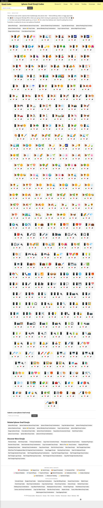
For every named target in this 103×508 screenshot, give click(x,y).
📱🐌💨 (59, 105)
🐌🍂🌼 (39, 204)
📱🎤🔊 (43, 234)
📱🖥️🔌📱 (88, 353)
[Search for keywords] (14, 8)
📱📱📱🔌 (56, 293)
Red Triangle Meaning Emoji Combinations (38, 453)
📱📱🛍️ (27, 313)
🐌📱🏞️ (43, 76)
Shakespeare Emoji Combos (54, 486)
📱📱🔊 (86, 293)
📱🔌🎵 (42, 333)
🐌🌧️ (26, 155)
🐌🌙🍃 (88, 145)
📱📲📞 (65, 313)
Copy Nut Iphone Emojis (68, 25)
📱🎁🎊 (64, 224)
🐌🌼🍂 (26, 194)
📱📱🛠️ (39, 313)
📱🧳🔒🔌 (31, 392)
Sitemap (74, 495)
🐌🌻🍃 (14, 184)
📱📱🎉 (13, 283)
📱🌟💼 (39, 224)
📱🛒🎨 (61, 372)
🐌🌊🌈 (71, 135)
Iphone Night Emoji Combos (78, 28)
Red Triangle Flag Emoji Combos (16, 458)
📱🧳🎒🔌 (83, 382)
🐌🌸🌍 (46, 175)
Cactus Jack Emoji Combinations (23, 489)
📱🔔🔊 (43, 343)
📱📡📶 (39, 274)
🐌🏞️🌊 (26, 214)
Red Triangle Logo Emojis (14, 455)
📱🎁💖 (77, 224)
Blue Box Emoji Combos (53, 489)
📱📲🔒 (77, 313)
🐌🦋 (73, 214)
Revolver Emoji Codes (13, 444)
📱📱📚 (29, 293)
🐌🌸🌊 (34, 175)
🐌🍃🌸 (76, 204)
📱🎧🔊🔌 (17, 244)
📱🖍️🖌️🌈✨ (45, 353)
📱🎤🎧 (31, 234)
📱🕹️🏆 (56, 343)
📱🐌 (15, 86)
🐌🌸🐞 (59, 175)
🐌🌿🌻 (73, 194)
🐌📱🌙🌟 (43, 46)
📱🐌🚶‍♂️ (43, 115)
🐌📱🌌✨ (86, 36)
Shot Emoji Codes (22, 441)
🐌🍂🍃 (52, 204)
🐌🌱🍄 (31, 165)
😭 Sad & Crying (45, 470)
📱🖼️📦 (47, 363)
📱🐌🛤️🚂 (58, 115)
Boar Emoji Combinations (33, 484)
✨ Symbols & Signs (64, 475)
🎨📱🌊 (84, 125)
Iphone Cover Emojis (13, 433)
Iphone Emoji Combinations (44, 431)
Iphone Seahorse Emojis (14, 28)
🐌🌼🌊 (50, 184)
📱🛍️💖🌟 (34, 372)
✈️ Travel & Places (31, 473)
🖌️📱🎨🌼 (85, 392)
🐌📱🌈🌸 (29, 36)
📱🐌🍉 (26, 95)
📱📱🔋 (16, 303)
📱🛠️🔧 (86, 372)
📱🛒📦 (73, 372)
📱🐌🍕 (39, 95)
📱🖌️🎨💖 (83, 343)
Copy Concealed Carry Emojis (50, 444)
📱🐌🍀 (71, 86)
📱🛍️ (85, 363)
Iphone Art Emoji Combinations (44, 433)
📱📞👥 (26, 274)
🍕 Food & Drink (81, 470)
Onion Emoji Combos (60, 484)
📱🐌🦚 (34, 125)
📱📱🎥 (39, 283)
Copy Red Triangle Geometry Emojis (73, 455)
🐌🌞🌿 (14, 155)
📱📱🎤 (26, 283)
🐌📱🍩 (84, 56)
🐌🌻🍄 (27, 184)
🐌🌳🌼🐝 (20, 175)
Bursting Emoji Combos (64, 450)
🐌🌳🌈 (43, 165)
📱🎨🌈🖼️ (32, 244)
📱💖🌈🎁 (72, 254)
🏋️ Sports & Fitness (43, 473)
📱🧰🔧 (56, 382)
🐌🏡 (38, 214)
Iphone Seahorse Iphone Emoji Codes (29, 25)
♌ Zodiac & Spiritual (83, 473)
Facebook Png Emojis (87, 441)
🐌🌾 (38, 194)
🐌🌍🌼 (27, 145)
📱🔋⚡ (16, 333)
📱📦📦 (51, 274)
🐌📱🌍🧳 (28, 46)
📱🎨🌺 (62, 244)
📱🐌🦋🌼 (20, 125)
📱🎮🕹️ (45, 254)
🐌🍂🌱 (27, 204)
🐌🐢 (49, 214)
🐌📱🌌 (72, 36)
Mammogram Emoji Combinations (45, 492)
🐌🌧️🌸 (63, 155)
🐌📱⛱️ (84, 76)
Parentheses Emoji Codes (82, 486)
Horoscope (92, 4)
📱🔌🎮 (29, 333)
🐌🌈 (34, 135)
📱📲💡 (52, 313)
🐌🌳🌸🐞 (70, 165)
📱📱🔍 (61, 303)
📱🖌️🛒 (29, 353)
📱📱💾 (77, 283)
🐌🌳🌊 (56, 165)
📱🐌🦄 (72, 115)
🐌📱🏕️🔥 (69, 66)
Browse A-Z (58, 4)
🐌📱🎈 (16, 66)
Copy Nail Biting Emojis (60, 481)
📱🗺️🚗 (73, 363)
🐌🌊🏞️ (14, 145)
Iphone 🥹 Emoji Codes (29, 28)
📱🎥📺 (56, 234)
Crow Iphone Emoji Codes (28, 31)
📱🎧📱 (84, 234)
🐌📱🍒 (59, 56)
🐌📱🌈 (15, 36)
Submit (34, 415)
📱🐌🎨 (89, 95)
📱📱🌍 (64, 274)
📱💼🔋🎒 (45, 264)
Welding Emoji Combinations (21, 486)
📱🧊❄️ (18, 382)
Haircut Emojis (71, 484)
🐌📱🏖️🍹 (85, 66)
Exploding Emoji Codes (14, 447)
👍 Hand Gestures (38, 475)
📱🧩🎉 (43, 382)
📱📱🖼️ (86, 303)
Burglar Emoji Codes (30, 481)
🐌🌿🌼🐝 (88, 194)
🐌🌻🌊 (72, 175)
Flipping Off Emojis (83, 444)
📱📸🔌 (56, 323)
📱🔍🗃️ (86, 333)
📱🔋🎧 (69, 323)
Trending (83, 4)
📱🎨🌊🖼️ (48, 244)
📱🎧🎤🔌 (70, 234)
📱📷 (89, 313)
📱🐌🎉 (51, 95)
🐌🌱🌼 (18, 165)
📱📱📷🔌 (72, 293)
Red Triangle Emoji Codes (83, 447)
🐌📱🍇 (34, 56)
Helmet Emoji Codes (83, 484)
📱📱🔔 (73, 303)
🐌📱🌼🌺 (88, 46)
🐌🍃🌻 (88, 204)
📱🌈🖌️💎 (86, 214)
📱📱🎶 (51, 283)
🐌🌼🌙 (76, 184)
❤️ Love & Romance (23, 470)
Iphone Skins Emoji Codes (27, 433)
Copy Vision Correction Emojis (51, 441)
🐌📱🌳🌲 (59, 46)
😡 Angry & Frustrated (57, 470)
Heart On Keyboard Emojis (78, 450)
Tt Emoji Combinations (35, 441)
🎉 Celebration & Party (70, 473)
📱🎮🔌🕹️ (31, 254)
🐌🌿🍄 (14, 204)
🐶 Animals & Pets (69, 470)
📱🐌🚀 (84, 105)
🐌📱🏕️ (54, 66)
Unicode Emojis (19, 481)
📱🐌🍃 (13, 95)
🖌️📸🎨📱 (51, 402)
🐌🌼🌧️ (88, 184)
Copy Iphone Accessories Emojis (61, 431)
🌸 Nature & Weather (19, 473)
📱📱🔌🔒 (47, 303)
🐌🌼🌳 (13, 194)
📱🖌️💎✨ (15, 353)
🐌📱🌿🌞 (20, 56)
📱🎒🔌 (18, 234)
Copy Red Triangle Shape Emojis (60, 453)
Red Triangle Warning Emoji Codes (32, 455)
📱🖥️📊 (61, 353)
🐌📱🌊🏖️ (45, 36)
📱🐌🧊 (46, 125)
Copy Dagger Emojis (50, 450)
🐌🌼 (39, 184)
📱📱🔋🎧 (31, 303)
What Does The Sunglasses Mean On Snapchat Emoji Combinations (25, 450)
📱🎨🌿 (75, 244)
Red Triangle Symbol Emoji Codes (17, 453)
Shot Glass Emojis (70, 447)
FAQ (71, 4)
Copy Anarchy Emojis (47, 484)
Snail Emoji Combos (77, 431)
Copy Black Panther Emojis (38, 486)
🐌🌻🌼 (84, 175)
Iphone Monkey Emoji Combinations (46, 28)
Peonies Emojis (12, 441)
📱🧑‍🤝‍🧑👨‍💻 (31, 382)
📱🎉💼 (89, 224)
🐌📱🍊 (46, 56)
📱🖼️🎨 (35, 363)
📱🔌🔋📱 (56, 333)
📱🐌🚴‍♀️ (31, 115)
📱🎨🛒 (16, 254)
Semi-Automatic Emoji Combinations (31, 444)
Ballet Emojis (84, 481)
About (99, 4)
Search (30, 8)
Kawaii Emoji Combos (73, 481)
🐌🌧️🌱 (50, 155)
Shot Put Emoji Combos (57, 447)
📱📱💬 (64, 283)
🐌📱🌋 (59, 36)
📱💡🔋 (86, 254)
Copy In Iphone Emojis (63, 28)
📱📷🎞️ (18, 323)
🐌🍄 (14, 214)
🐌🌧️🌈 (38, 155)
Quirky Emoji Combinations (45, 481)
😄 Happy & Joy (35, 470)
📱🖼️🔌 (60, 363)
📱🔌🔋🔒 (72, 333)
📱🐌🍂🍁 (85, 86)
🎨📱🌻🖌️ (20, 135)
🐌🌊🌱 (84, 135)
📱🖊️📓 (69, 343)
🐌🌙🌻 (76, 145)
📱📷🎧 (31, 323)
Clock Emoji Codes (20, 484)
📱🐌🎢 (64, 95)
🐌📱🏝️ (31, 76)
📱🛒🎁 (48, 372)
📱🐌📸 (72, 105)
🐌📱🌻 (73, 46)
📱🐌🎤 (77, 95)
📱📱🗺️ (14, 313)
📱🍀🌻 (51, 224)
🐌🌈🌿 (46, 135)
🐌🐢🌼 (61, 214)
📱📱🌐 (77, 274)
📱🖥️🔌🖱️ (20, 363)
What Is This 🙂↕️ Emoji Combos (68, 444)
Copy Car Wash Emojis (39, 489)
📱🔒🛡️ (31, 343)
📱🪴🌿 (45, 392)
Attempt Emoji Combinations (29, 447)
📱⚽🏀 (58, 392)
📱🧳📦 (16, 392)
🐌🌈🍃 (58, 135)
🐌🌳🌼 (84, 165)
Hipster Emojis (65, 489)
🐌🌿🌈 (61, 194)
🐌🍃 (64, 204)
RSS (78, 495)
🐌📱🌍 (13, 46)
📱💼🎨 (31, 264)
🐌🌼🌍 (63, 184)
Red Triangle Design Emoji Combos (79, 453)
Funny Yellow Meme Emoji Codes (79, 489)
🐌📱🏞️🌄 (58, 76)
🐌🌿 (49, 194)
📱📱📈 (16, 293)
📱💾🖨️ (72, 264)
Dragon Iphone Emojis (14, 31)
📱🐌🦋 (84, 115)
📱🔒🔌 (18, 343)
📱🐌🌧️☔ (28, 86)
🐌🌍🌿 (39, 145)
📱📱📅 (89, 283)
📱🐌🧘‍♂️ (59, 125)
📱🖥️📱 (73, 353)
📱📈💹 (84, 264)
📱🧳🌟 (69, 382)
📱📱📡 (42, 293)
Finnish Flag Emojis (68, 486)
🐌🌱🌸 (88, 155)
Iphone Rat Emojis (13, 25)
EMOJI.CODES (4, 1)
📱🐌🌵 (43, 86)
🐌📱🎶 (42, 66)
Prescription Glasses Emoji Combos (70, 441)
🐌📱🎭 (29, 66)
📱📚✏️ (13, 274)
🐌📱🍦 (72, 56)
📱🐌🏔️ (31, 105)
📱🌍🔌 (13, 224)
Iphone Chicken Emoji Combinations (50, 25)
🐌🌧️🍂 (76, 155)
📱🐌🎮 (18, 105)
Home (9, 13)
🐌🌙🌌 (63, 145)
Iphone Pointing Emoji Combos (84, 25)
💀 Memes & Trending (51, 475)
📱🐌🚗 (18, 115)
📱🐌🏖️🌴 (45, 105)
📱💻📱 (18, 264)
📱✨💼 (70, 392)
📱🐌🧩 (72, 125)
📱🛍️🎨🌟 (18, 372)
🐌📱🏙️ (18, 76)
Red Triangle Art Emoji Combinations (52, 455)
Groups (66, 4)
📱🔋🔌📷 (83, 323)
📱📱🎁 (89, 274)
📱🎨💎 (88, 244)
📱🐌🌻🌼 (57, 86)
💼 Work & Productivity (57, 473)
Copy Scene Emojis (44, 447)
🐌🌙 (51, 145)
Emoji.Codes (31, 495)
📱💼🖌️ (59, 264)
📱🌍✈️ (26, 224)
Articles (77, 4)
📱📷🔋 (43, 323)
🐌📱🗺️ (72, 76)
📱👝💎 (58, 254)
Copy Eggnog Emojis (61, 492)
